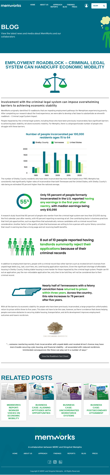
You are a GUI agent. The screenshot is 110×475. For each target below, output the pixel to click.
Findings (71, 5)
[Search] (104, 6)
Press (74, 7)
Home (32, 5)
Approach (57, 5)
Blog (65, 7)
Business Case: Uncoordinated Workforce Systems (69, 410)
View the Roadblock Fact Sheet (55, 356)
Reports (54, 7)
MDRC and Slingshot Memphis (51, 472)
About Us (44, 5)
